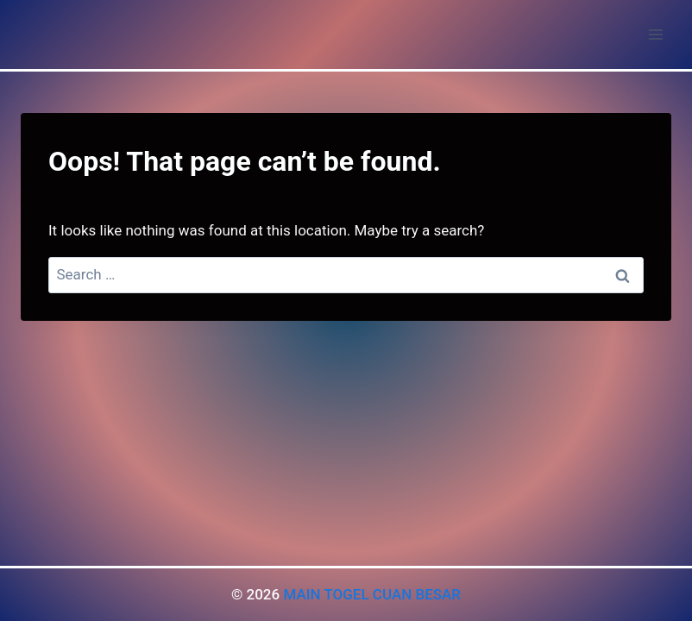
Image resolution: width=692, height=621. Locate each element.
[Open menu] (655, 34)
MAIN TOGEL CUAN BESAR (372, 594)
